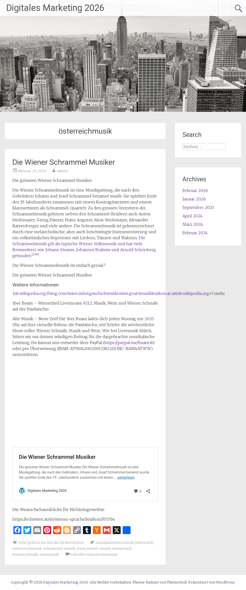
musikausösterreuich (114, 542)
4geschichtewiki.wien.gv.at (112, 293)
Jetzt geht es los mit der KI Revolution (51, 542)
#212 (87, 303)
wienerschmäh (25, 554)
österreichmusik (27, 548)
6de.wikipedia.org (192, 293)
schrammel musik (59, 548)
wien (81, 548)
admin (62, 171)
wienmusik (49, 554)
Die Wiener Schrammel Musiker (63, 162)
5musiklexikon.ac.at (156, 293)
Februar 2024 (195, 232)
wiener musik (99, 548)
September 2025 (198, 207)
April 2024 (192, 215)
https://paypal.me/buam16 (128, 342)
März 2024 (192, 224)
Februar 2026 (195, 190)
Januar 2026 (194, 199)
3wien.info (77, 293)
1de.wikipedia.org (29, 293)
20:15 (149, 318)
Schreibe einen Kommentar (94, 554)
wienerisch (121, 548)
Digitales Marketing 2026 (55, 8)
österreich (144, 542)
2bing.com (56, 293)
